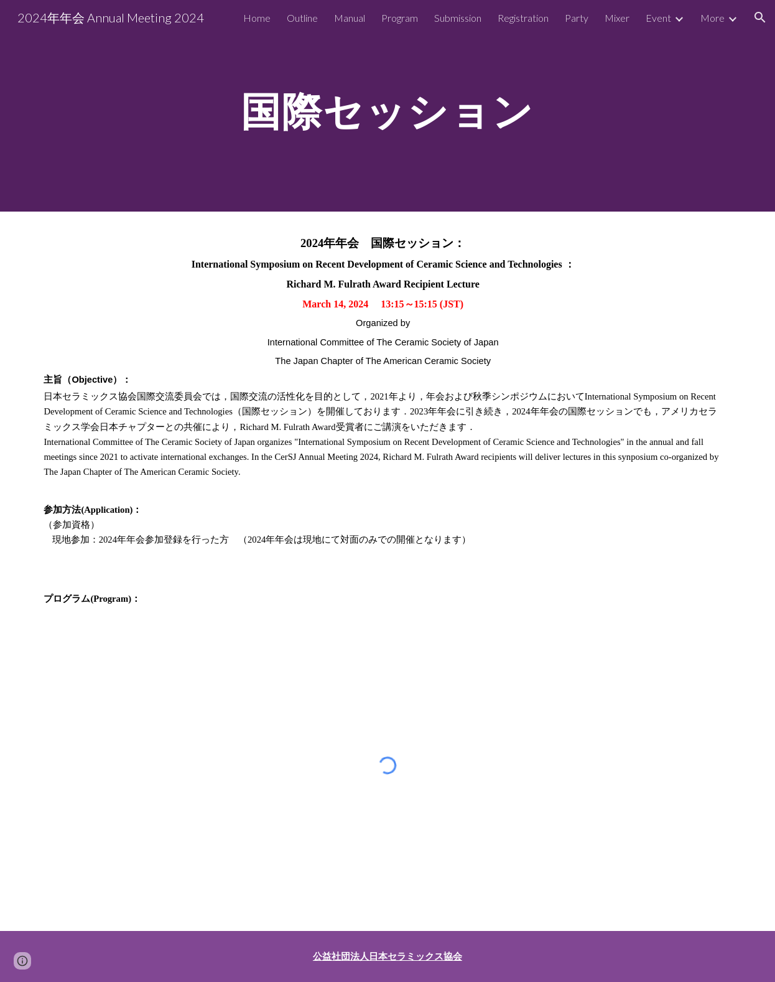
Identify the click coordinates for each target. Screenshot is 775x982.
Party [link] (576, 18)
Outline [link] (302, 18)
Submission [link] (457, 18)
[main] (387, 105)
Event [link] (658, 18)
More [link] (712, 18)
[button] (760, 17)
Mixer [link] (617, 18)
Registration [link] (523, 18)
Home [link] (257, 18)
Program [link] (399, 18)
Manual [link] (349, 18)
